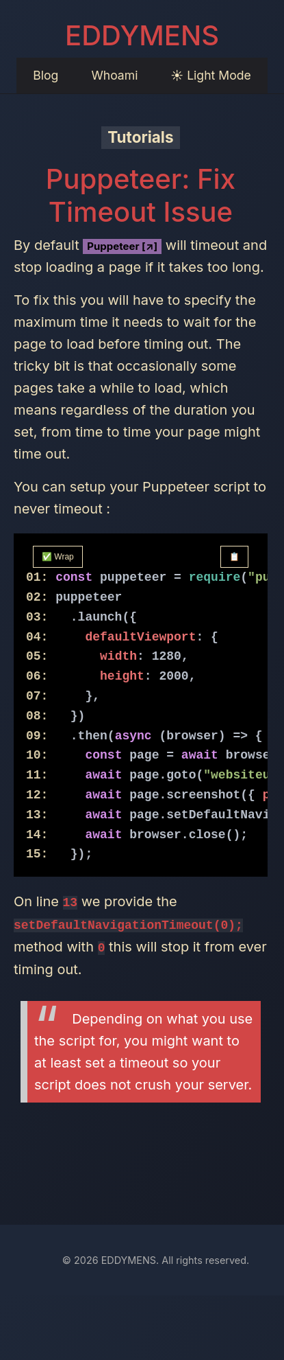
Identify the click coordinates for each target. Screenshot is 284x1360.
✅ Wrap (58, 557)
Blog (45, 75)
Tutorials (140, 137)
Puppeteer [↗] (122, 246)
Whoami (114, 75)
